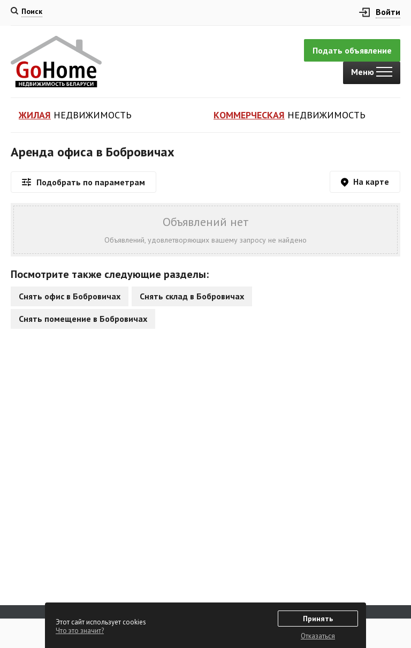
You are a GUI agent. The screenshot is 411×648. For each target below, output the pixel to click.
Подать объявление (352, 50)
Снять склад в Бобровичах (192, 296)
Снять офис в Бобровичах (69, 296)
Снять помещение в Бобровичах (83, 318)
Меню (371, 71)
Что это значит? (80, 630)
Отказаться (318, 636)
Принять (318, 618)
